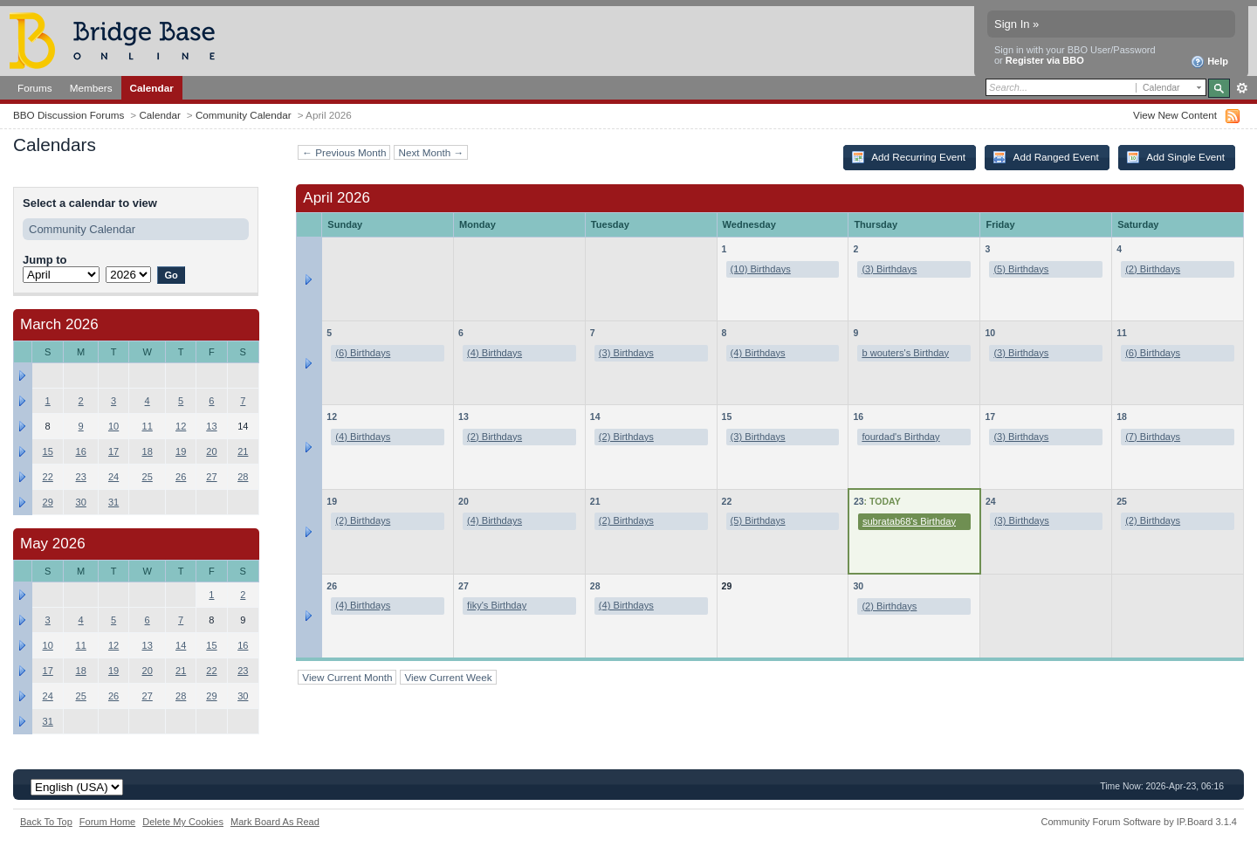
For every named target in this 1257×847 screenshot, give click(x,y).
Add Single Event (1175, 157)
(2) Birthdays (1152, 269)
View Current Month (347, 677)
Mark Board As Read (274, 821)
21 (595, 501)
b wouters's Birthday (905, 353)
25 (1121, 501)
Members (91, 87)
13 (463, 416)
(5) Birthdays (1020, 269)
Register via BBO (1045, 60)
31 (113, 502)
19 (331, 501)
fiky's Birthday (496, 605)
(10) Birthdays (761, 269)
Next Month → (431, 152)
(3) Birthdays (889, 269)
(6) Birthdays (362, 353)
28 (595, 586)
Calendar (152, 87)
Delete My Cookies (182, 821)
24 (991, 501)
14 (595, 416)
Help (1209, 62)
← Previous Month (344, 152)
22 (727, 501)
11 (1121, 332)
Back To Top (46, 821)
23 (859, 501)
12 (331, 416)
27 (463, 586)
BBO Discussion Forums (68, 115)
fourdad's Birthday (900, 436)
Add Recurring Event (908, 157)
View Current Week (447, 677)
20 (463, 501)
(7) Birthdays (1152, 436)
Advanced (1242, 88)
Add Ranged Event (1046, 157)
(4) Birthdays (494, 353)
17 (990, 416)
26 (331, 586)
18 (1121, 416)
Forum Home (107, 821)
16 (858, 416)
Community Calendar (244, 115)
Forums (34, 87)
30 (858, 586)
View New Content (1175, 115)
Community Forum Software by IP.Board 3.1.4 (1139, 821)
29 (48, 502)
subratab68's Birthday (909, 521)
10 (990, 332)
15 (727, 416)
